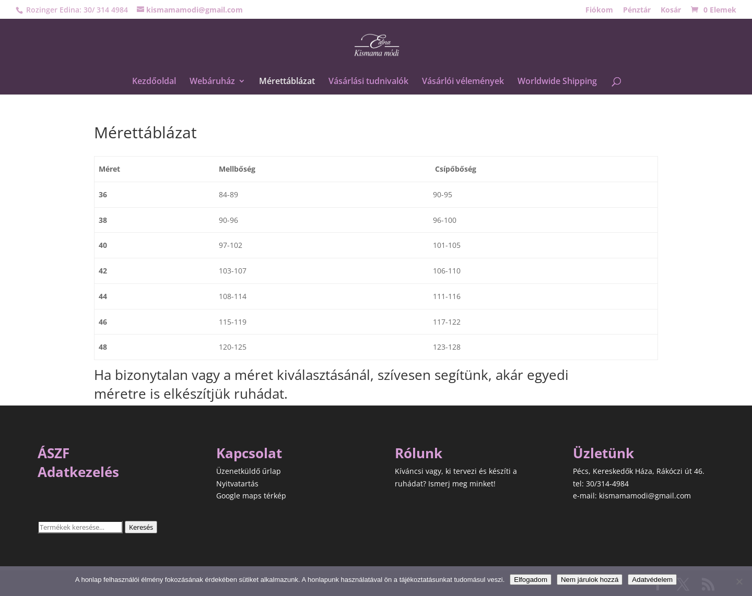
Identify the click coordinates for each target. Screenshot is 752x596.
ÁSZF (53, 453)
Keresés (141, 527)
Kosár (671, 10)
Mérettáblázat (287, 82)
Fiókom (599, 10)
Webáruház (212, 82)
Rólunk (418, 453)
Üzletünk (603, 453)
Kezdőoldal (154, 82)
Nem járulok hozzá (589, 579)
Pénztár (637, 10)
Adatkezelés (78, 471)
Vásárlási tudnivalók (368, 82)
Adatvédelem (652, 579)
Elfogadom (530, 579)
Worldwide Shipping (557, 82)
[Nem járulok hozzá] (739, 581)
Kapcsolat (249, 453)
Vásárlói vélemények (463, 82)
